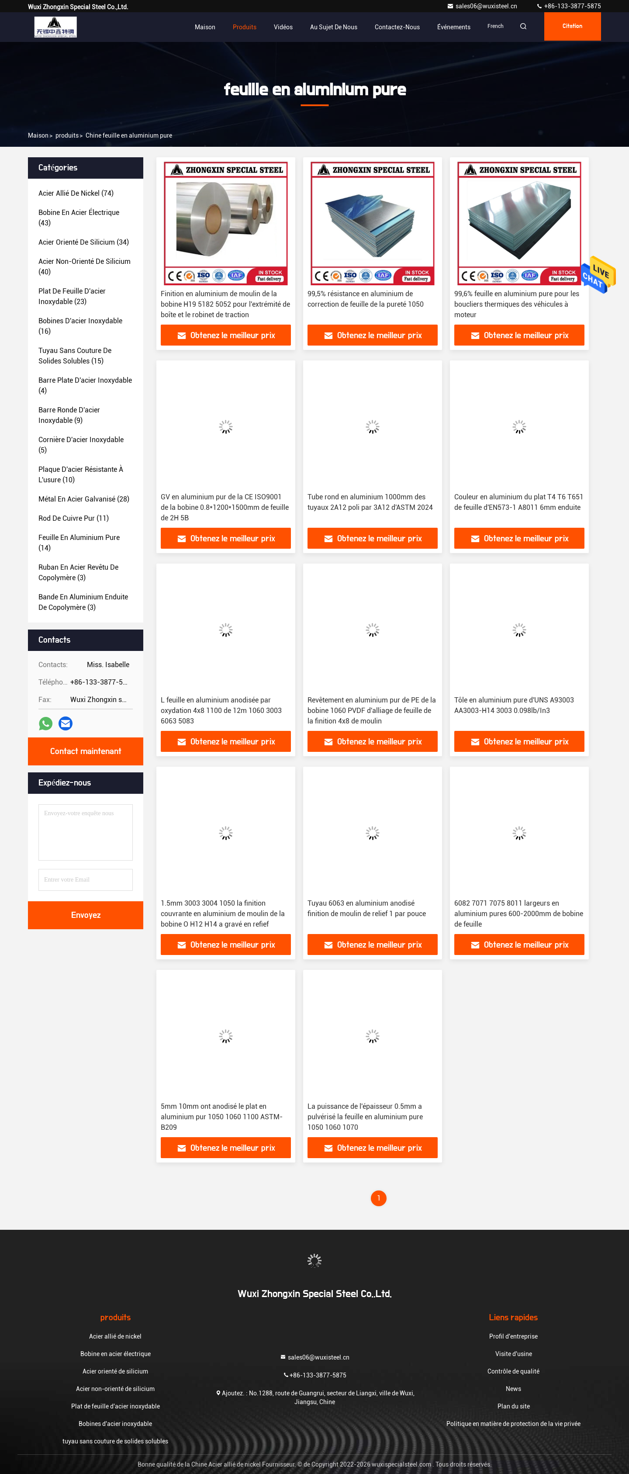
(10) (80, 474)
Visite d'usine (513, 1353)
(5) (81, 445)
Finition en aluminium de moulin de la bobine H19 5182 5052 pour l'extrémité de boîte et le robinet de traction (225, 304)
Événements (445, 27)
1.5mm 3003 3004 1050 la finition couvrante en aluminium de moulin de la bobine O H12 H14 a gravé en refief (223, 913)
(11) (73, 518)
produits (67, 135)
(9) (69, 415)
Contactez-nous (388, 27)
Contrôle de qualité (513, 1371)
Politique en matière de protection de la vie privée (513, 1423)
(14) (79, 542)
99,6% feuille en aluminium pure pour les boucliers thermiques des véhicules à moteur (516, 304)
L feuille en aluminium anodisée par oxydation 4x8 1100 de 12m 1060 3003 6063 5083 (221, 710)
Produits (236, 27)
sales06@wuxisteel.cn (482, 6)
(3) (78, 572)
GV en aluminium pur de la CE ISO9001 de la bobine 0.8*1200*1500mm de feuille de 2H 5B (225, 507)
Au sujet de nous (325, 27)
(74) (76, 193)
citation (570, 27)
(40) (84, 266)
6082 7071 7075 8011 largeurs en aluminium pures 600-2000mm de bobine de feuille (518, 913)
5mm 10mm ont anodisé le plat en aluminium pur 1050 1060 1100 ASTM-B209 (222, 1116)
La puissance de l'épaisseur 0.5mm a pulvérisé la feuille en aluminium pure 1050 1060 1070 (365, 1116)
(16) (80, 326)
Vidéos (275, 27)
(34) (83, 242)
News (513, 1388)
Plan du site (514, 1406)
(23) (72, 296)
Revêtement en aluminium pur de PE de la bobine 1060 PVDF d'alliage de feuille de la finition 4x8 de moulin (372, 710)
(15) (74, 355)
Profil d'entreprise (513, 1336)
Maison (197, 27)
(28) (83, 499)
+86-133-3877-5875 (568, 6)
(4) (85, 385)
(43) (78, 217)
